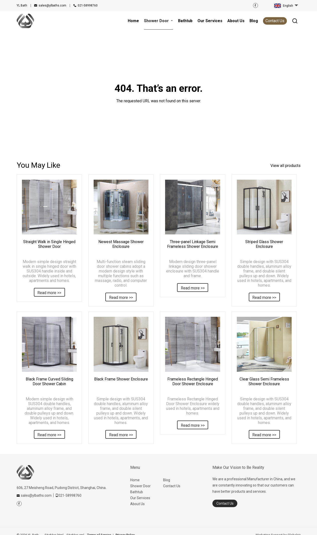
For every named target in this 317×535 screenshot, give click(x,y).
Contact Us (274, 20)
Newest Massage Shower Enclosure (121, 244)
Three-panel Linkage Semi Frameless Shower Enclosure (192, 244)
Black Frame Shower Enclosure (121, 379)
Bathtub (136, 492)
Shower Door (140, 486)
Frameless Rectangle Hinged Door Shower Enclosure (192, 381)
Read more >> (49, 292)
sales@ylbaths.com (52, 5)
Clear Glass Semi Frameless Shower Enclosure (264, 381)
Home (135, 480)
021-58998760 (88, 5)
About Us (137, 504)
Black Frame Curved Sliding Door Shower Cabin (49, 381)
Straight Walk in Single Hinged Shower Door (49, 244)
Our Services (140, 498)
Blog (166, 480)
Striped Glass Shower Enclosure (264, 244)
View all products (285, 165)
